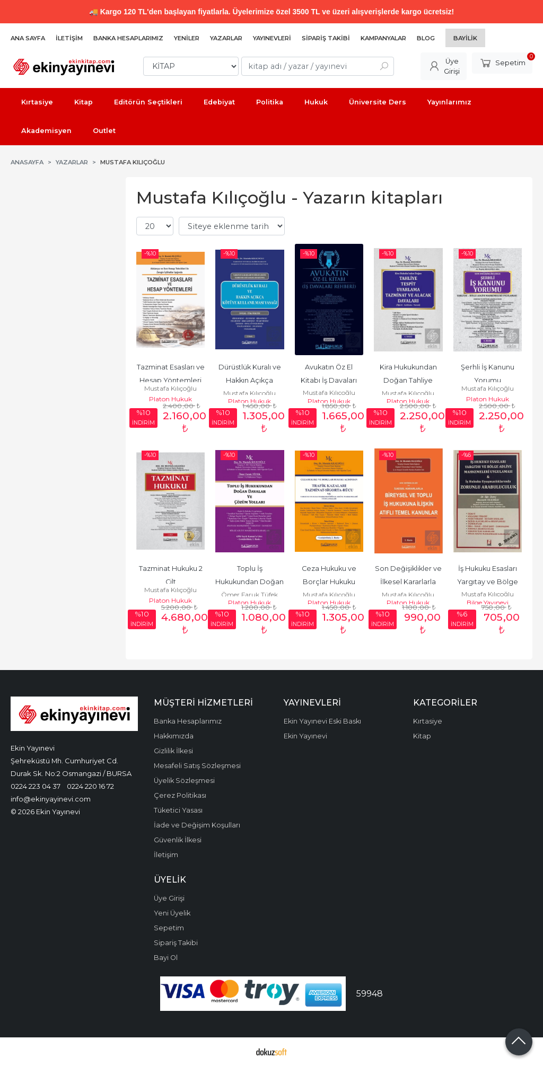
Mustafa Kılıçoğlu (170, 388)
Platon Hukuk (170, 399)
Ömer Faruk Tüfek (249, 594)
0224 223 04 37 (35, 786)
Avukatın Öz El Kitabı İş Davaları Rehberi (329, 380)
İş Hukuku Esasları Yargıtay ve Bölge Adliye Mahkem (488, 582)
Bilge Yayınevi (488, 602)
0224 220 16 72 (90, 786)
